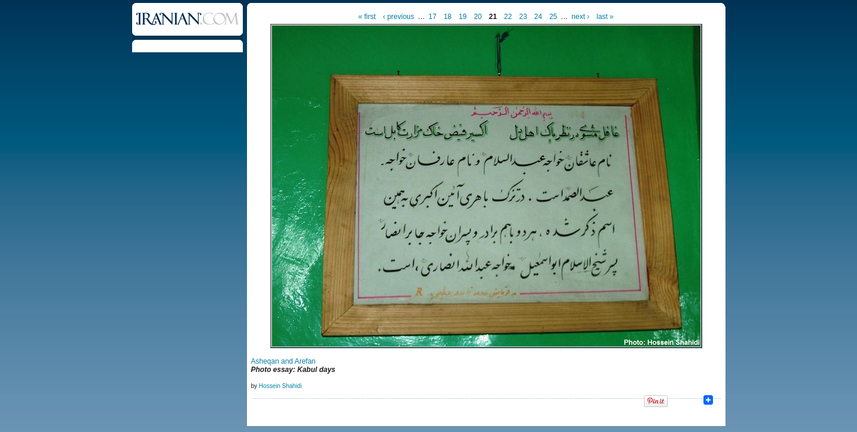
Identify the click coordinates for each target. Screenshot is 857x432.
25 (553, 16)
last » (605, 16)
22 (508, 16)
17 (432, 16)
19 (463, 16)
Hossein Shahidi (280, 386)
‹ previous (398, 16)
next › (580, 16)
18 (447, 16)
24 (538, 16)
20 (477, 16)
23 (523, 16)
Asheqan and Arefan (283, 361)
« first (367, 16)
